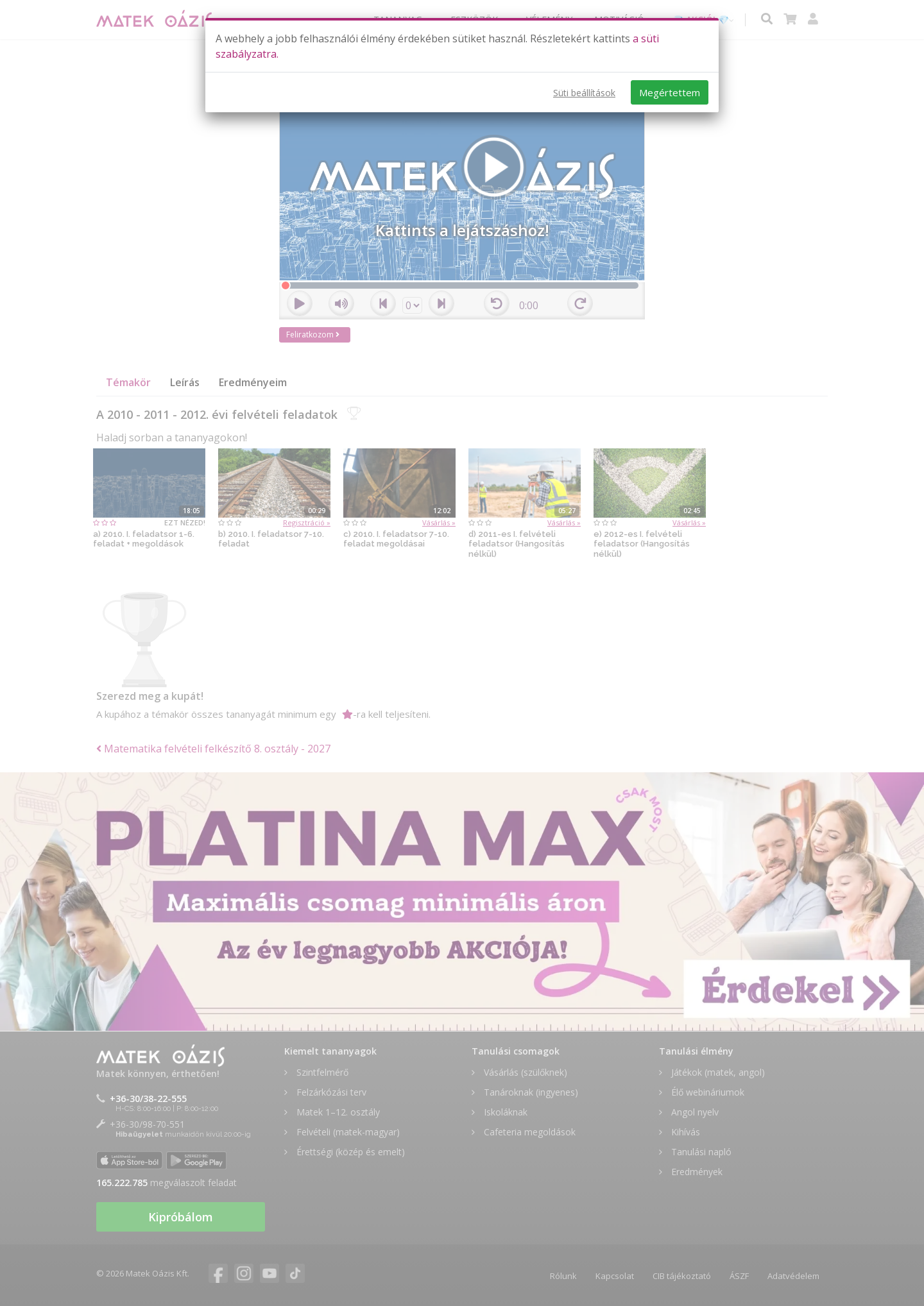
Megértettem (669, 92)
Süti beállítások (584, 93)
